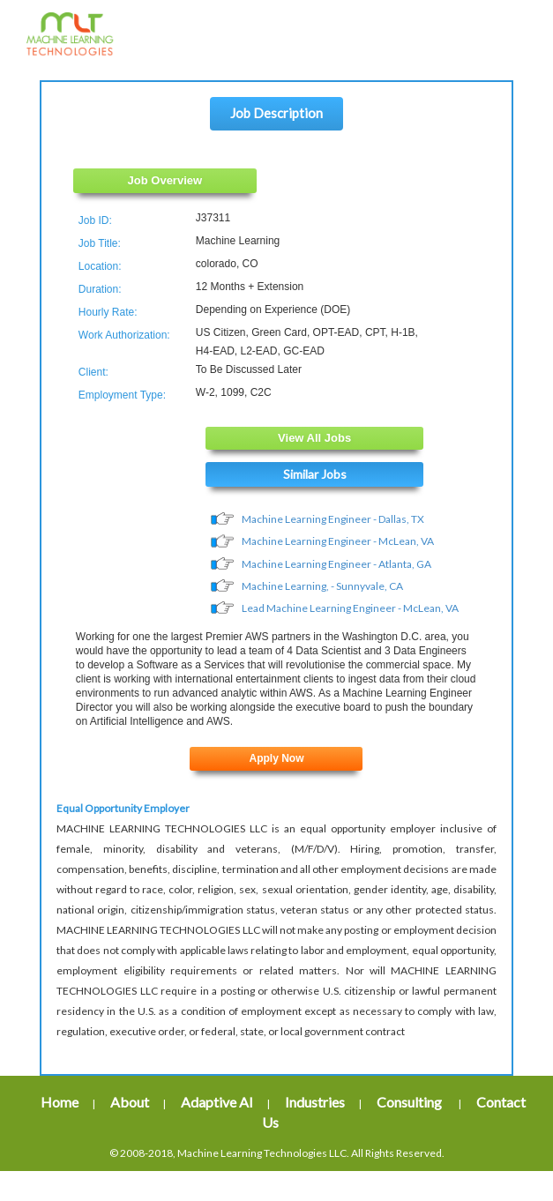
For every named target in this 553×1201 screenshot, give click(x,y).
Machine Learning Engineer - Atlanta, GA (336, 564)
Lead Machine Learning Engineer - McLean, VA (350, 608)
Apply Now (276, 759)
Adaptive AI (217, 1102)
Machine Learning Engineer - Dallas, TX (333, 519)
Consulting (411, 1102)
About (129, 1102)
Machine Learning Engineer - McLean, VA (338, 541)
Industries (315, 1102)
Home (59, 1102)
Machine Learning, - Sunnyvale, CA (322, 586)
